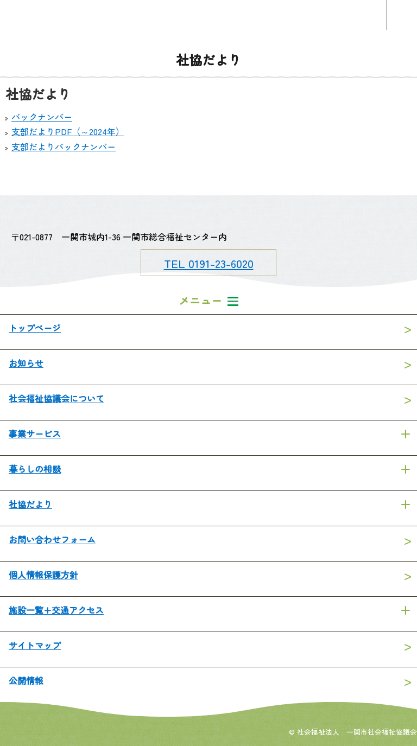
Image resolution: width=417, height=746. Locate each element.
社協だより (30, 504)
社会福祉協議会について (56, 398)
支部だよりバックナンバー (63, 146)
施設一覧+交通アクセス (56, 609)
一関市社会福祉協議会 (208, 15)
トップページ (35, 327)
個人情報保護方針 (43, 574)
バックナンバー (41, 116)
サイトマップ (35, 645)
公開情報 (26, 680)
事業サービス (35, 433)
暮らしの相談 (35, 468)
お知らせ (26, 362)
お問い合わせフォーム (52, 539)
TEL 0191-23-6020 (209, 263)
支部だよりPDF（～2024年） (67, 131)
